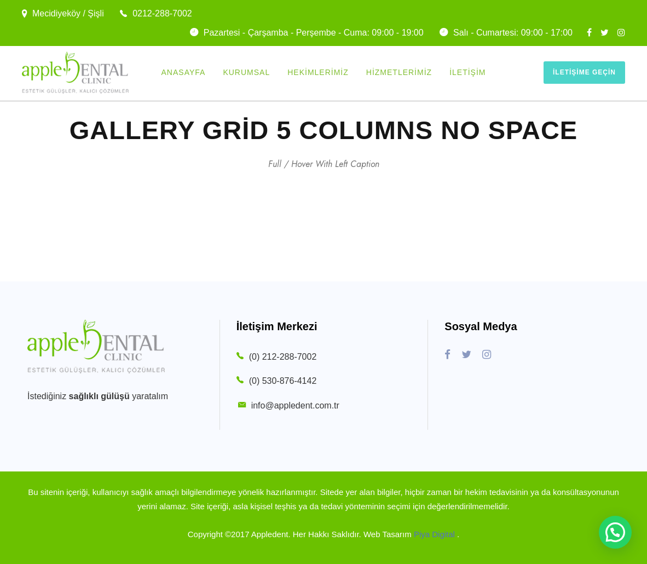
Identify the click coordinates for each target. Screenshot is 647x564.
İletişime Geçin (584, 72)
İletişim (467, 72)
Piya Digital (435, 534)
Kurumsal (246, 72)
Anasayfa (183, 72)
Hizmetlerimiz (399, 72)
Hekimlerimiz (318, 72)
